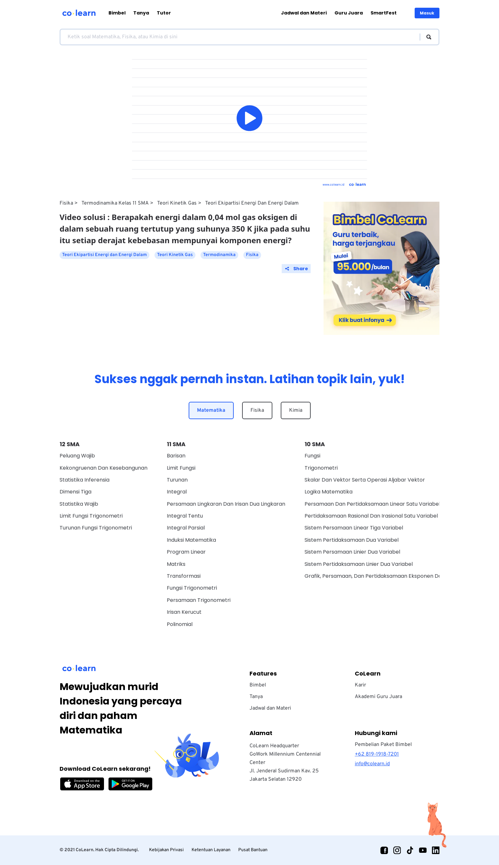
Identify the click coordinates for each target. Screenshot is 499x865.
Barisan (176, 455)
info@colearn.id (372, 764)
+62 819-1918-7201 (377, 754)
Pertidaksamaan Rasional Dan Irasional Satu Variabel (371, 516)
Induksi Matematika (191, 540)
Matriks (176, 564)
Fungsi (312, 455)
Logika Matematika (329, 491)
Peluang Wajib (77, 455)
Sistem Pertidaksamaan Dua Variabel (352, 540)
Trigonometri (321, 468)
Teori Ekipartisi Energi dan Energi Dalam (252, 203)
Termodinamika (219, 255)
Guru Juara (348, 13)
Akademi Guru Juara (378, 697)
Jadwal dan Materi (304, 13)
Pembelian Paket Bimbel (383, 744)
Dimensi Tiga (75, 491)
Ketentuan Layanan (211, 850)
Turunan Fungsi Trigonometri (96, 527)
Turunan (177, 479)
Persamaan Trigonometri (199, 600)
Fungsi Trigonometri (192, 588)
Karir (360, 685)
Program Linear (186, 552)
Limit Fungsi (181, 468)
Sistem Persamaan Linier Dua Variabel (352, 552)
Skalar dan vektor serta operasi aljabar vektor (365, 479)
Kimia (295, 410)
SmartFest (384, 13)
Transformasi (184, 576)
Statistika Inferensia (84, 479)
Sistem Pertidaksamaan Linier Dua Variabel (359, 564)
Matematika (211, 410)
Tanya (141, 13)
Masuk (427, 13)
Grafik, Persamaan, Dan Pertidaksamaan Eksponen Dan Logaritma (388, 576)
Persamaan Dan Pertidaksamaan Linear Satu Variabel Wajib (380, 504)
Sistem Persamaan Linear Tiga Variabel (354, 527)
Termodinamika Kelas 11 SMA (115, 203)
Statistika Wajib (79, 504)
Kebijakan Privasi (166, 850)
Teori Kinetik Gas (177, 203)
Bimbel (117, 13)
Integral (177, 491)
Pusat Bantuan (253, 850)
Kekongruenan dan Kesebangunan (103, 468)
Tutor (164, 13)
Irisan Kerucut (184, 612)
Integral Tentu (185, 516)
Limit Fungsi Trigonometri (91, 516)
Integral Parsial (186, 527)
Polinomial (180, 624)
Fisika (66, 203)
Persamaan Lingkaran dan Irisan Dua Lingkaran (226, 504)
